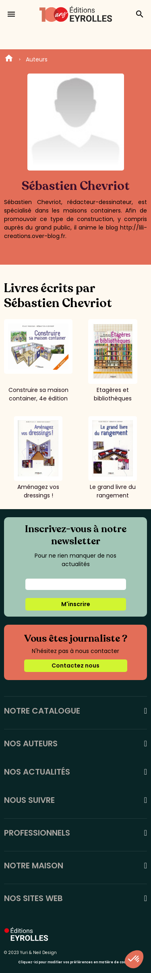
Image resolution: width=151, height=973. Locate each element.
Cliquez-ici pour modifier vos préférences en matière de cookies (75, 962)
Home (9, 59)
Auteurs (37, 59)
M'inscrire (75, 604)
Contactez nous (75, 665)
